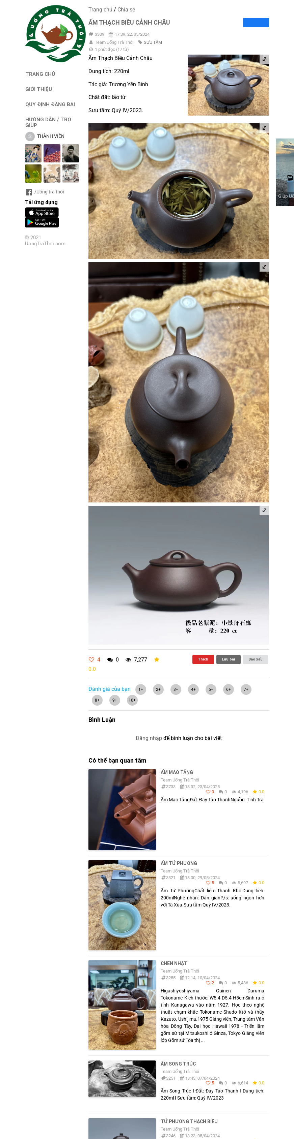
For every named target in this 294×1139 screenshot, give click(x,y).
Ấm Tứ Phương (179, 863)
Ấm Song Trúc (178, 1064)
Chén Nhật (174, 963)
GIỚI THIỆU (38, 89)
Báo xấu (255, 659)
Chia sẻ (126, 9)
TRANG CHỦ (40, 74)
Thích (203, 659)
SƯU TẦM (153, 42)
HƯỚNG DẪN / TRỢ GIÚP (48, 122)
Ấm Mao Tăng (177, 772)
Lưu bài (228, 659)
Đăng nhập (149, 738)
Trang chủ (100, 9)
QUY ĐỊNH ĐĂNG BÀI (50, 104)
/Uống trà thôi (44, 191)
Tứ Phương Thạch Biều (189, 1121)
